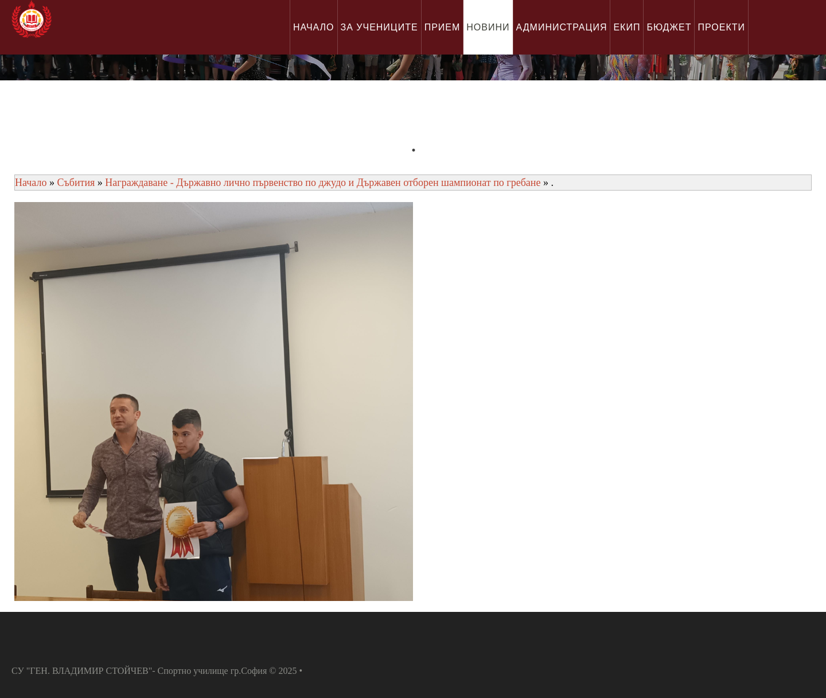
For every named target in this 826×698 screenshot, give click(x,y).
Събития (76, 182)
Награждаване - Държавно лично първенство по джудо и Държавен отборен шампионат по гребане (324, 182)
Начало (30, 182)
